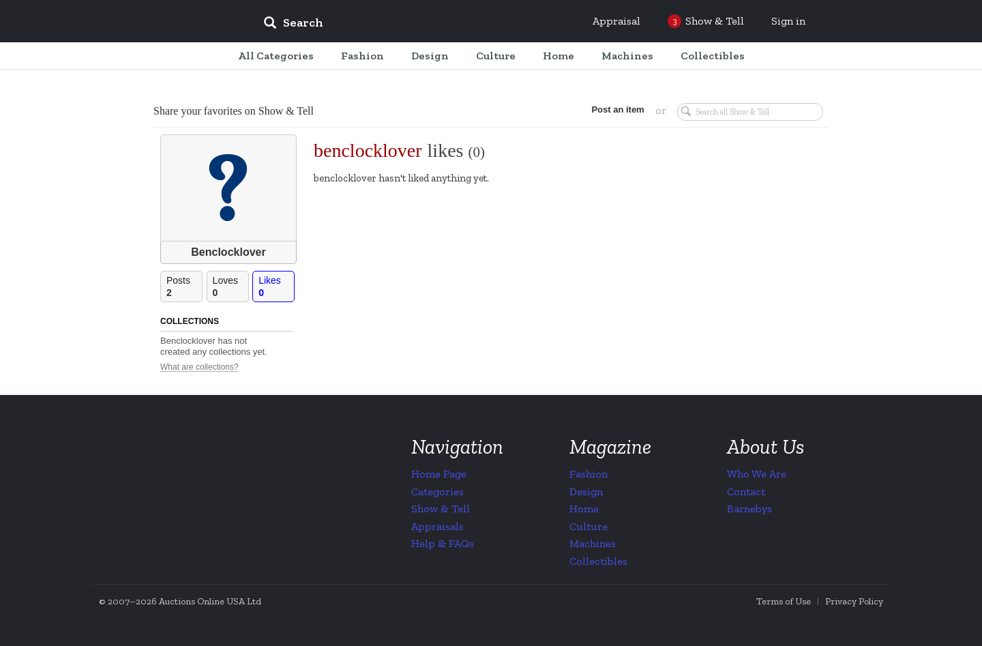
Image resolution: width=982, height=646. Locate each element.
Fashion (588, 473)
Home (584, 508)
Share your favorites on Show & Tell (233, 111)
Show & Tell (440, 508)
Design (586, 491)
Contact (746, 491)
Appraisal (616, 20)
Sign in (788, 20)
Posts (184, 287)
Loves (230, 287)
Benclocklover (228, 252)
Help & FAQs (442, 543)
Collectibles (598, 561)
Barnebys (749, 508)
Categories (437, 491)
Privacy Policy (854, 601)
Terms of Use (783, 601)
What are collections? (199, 367)
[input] (392, 25)
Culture (588, 526)
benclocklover (368, 150)
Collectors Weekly (170, 22)
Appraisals (437, 526)
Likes (276, 287)
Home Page (438, 473)
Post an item (617, 109)
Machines (592, 543)
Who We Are (756, 473)
